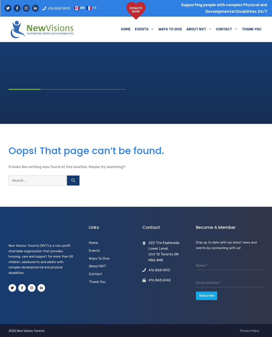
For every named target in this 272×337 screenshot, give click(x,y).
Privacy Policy (249, 330)
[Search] (73, 181)
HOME (126, 29)
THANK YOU (251, 29)
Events (94, 251)
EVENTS (145, 29)
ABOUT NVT (200, 29)
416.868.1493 (59, 8)
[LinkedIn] (41, 288)
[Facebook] (22, 288)
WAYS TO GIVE (170, 29)
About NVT (97, 266)
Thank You (97, 282)
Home (93, 243)
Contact (95, 274)
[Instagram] (31, 288)
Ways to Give (99, 258)
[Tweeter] (12, 288)
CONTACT (228, 29)
